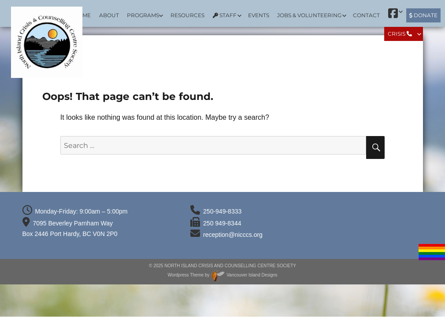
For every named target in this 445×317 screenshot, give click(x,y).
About (109, 15)
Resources (187, 15)
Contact (366, 15)
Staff (225, 15)
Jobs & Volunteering (309, 15)
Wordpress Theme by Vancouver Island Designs (222, 275)
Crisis (400, 33)
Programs (143, 15)
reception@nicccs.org (233, 234)
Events (258, 15)
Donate (423, 15)
